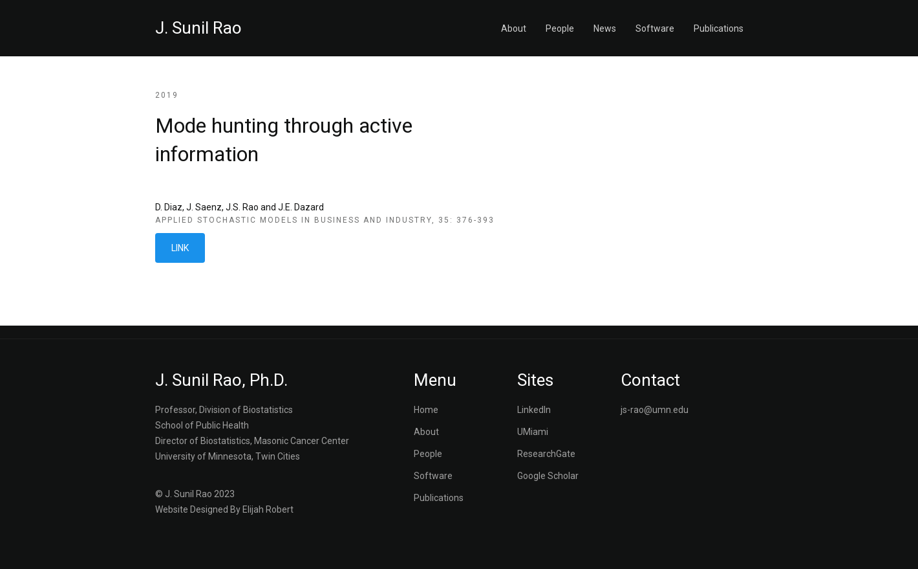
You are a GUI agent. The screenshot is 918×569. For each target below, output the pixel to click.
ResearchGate (546, 454)
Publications (718, 28)
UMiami (532, 432)
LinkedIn (534, 410)
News (604, 28)
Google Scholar (548, 476)
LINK (180, 248)
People (560, 28)
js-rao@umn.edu (654, 410)
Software (654, 28)
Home (426, 410)
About (513, 28)
